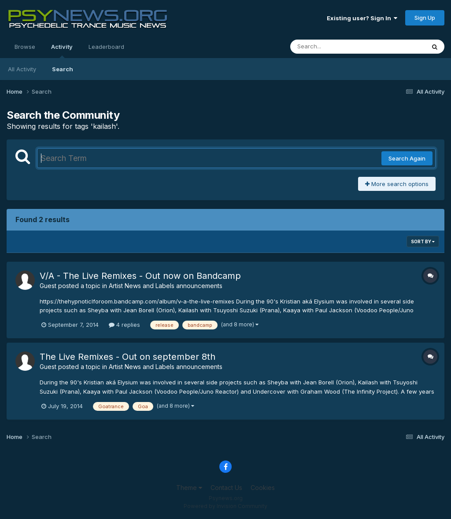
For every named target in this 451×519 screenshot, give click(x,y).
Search (62, 69)
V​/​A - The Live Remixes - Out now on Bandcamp (140, 275)
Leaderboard (106, 46)
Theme (189, 487)
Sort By (423, 241)
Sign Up (424, 17)
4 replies (124, 324)
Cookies (263, 487)
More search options (397, 183)
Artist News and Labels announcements (165, 285)
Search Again (406, 158)
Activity (62, 50)
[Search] (333, 47)
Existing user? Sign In (362, 18)
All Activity (22, 69)
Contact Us (226, 487)
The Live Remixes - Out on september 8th (127, 356)
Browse (25, 46)
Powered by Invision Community (225, 506)
